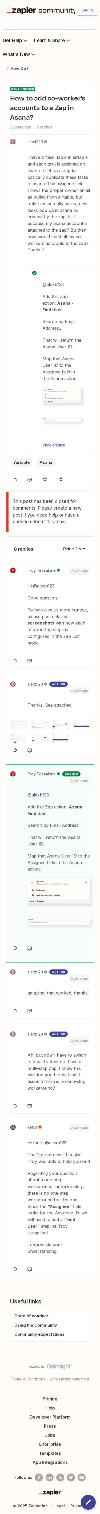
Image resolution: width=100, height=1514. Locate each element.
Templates (50, 1453)
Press (50, 1426)
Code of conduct (31, 1315)
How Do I (19, 68)
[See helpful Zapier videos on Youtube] (82, 1477)
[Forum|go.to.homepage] (38, 10)
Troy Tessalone (41, 570)
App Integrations (50, 1462)
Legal (59, 1506)
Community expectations (39, 1334)
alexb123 (35, 141)
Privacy (77, 1506)
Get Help (16, 40)
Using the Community (35, 1325)
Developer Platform (50, 1417)
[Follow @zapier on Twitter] (71, 1477)
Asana (45, 462)
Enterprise (50, 1444)
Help (50, 1408)
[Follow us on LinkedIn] (50, 1477)
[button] (87, 10)
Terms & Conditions (28, 1379)
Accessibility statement (69, 1379)
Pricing (50, 1399)
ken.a (32, 1127)
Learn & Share (52, 40)
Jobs (50, 1435)
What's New (20, 54)
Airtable (22, 462)
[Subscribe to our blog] (60, 1477)
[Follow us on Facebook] (39, 1477)
